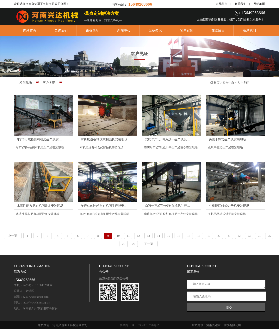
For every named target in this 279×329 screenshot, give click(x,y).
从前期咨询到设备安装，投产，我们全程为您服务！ (230, 19)
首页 (217, 82)
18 (198, 235)
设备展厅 (92, 30)
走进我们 (61, 30)
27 (133, 243)
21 (229, 235)
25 (269, 235)
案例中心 (228, 82)
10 (118, 235)
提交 (229, 307)
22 (239, 235)
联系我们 (240, 3)
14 (158, 235)
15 (168, 235)
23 (249, 235)
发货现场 (25, 82)
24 (259, 235)
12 (138, 235)
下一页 (148, 243)
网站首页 (29, 30)
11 (128, 235)
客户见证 (243, 82)
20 (219, 235)
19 (209, 235)
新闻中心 (123, 30)
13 (148, 235)
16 (178, 235)
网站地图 (259, 3)
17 (188, 235)
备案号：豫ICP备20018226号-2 (139, 325)
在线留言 (221, 3)
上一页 (12, 235)
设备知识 (155, 30)
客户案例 (186, 30)
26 (123, 243)
